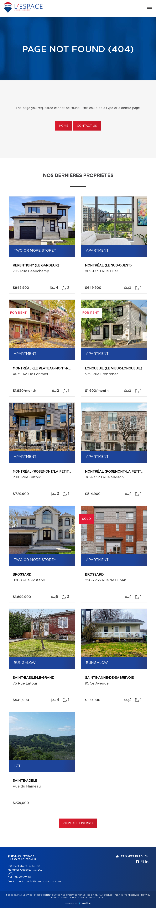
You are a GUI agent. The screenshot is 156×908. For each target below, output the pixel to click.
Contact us (87, 126)
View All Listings (78, 823)
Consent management (91, 898)
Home (63, 126)
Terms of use (68, 898)
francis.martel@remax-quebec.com (38, 881)
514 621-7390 (22, 877)
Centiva (85, 903)
